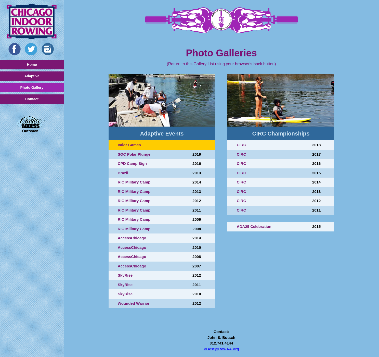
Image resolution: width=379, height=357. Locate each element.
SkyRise (125, 275)
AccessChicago (132, 238)
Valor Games (129, 145)
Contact (31, 99)
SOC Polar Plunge (134, 154)
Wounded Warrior (134, 303)
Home (32, 65)
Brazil (123, 173)
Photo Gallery (31, 87)
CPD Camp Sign (132, 163)
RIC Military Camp (134, 182)
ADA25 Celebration (254, 226)
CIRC (241, 145)
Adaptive (31, 76)
